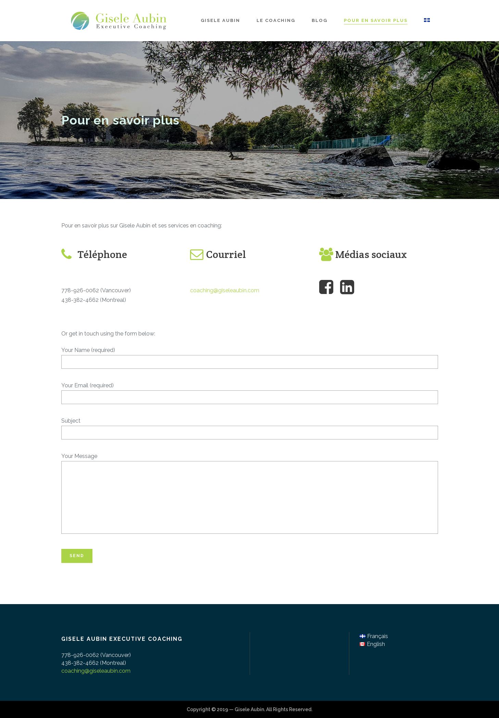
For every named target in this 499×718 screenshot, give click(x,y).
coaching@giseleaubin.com (224, 290)
